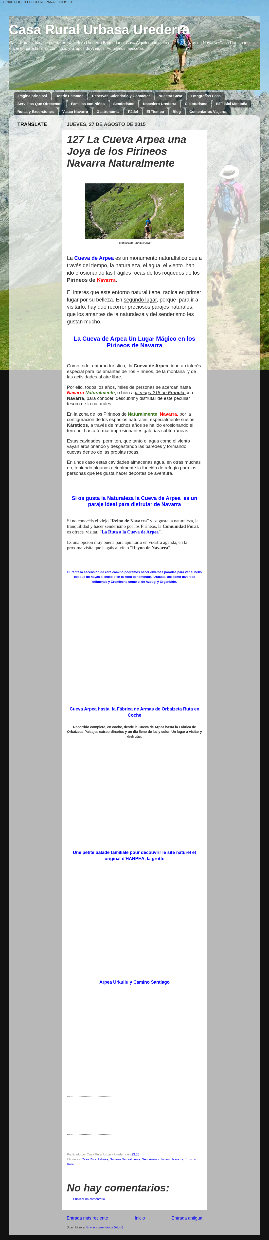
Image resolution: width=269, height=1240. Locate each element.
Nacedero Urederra (159, 104)
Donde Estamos (69, 96)
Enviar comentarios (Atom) (104, 1227)
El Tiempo (155, 111)
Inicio (140, 1218)
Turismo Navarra (171, 1159)
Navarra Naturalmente (125, 1159)
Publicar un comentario (89, 1199)
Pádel (133, 111)
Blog (177, 111)
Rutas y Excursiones (36, 111)
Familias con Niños (88, 104)
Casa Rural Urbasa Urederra (99, 29)
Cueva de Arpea (94, 258)
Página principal (32, 96)
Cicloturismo (196, 104)
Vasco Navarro (75, 111)
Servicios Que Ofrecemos (40, 104)
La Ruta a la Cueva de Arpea (130, 531)
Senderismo (123, 104)
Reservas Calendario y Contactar (121, 96)
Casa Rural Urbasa (95, 1159)
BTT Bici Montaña (231, 104)
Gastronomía (108, 111)
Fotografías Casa (206, 96)
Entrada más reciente (87, 1218)
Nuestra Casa (170, 96)
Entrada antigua (187, 1218)
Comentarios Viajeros (208, 111)
